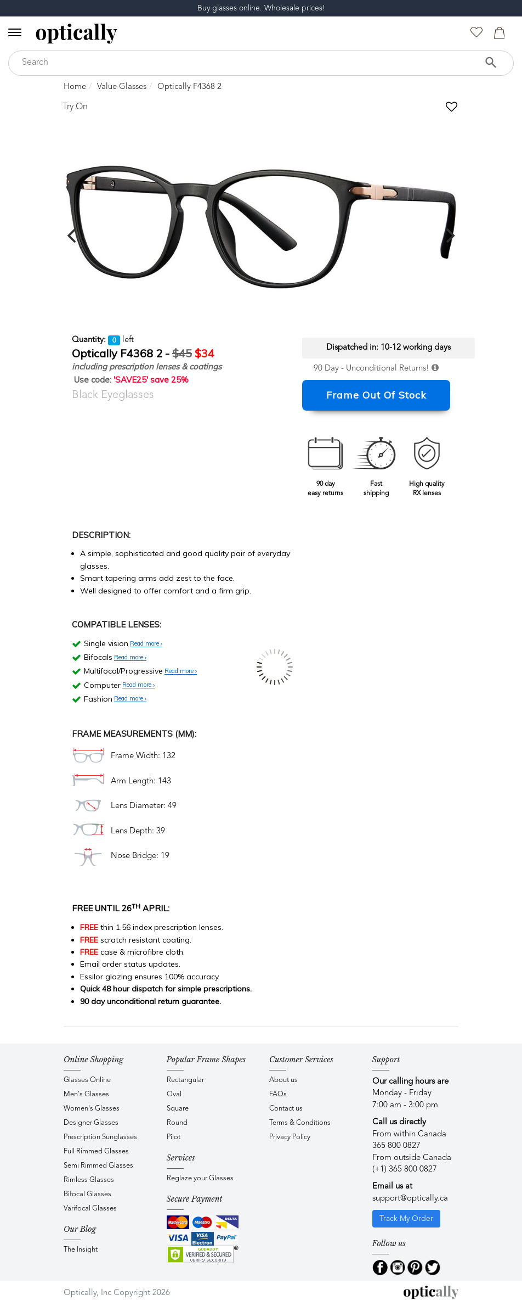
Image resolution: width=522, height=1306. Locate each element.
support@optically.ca (410, 1199)
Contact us (286, 1108)
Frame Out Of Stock (376, 395)
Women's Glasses (92, 1108)
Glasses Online (87, 1080)
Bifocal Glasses (87, 1194)
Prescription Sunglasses (100, 1137)
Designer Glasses (91, 1122)
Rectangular (185, 1080)
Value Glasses (121, 87)
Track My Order (406, 1219)
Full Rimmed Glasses (96, 1151)
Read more (146, 644)
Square (178, 1108)
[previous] (73, 235)
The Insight (81, 1249)
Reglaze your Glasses (200, 1178)
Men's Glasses (86, 1094)
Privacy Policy (289, 1137)
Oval (174, 1094)
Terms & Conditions (300, 1122)
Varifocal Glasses (90, 1208)
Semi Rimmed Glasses (98, 1165)
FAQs (278, 1094)
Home (75, 87)
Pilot (173, 1137)
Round (177, 1122)
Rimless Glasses (89, 1180)
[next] (449, 235)
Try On (75, 107)
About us (283, 1080)
